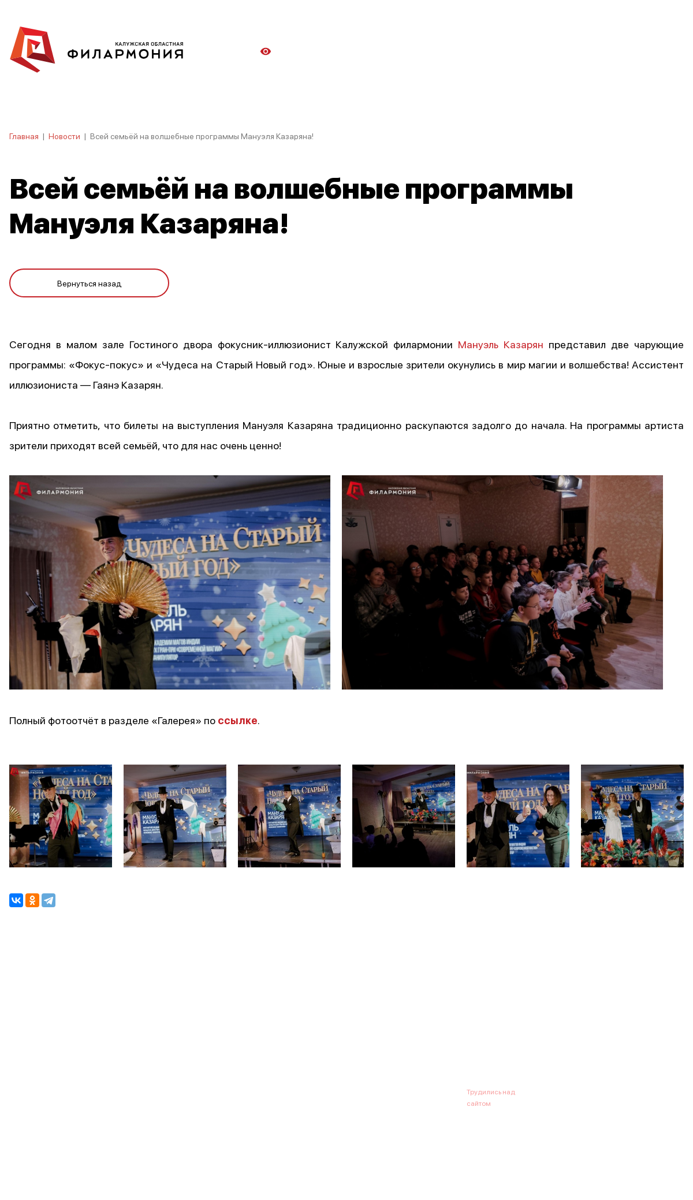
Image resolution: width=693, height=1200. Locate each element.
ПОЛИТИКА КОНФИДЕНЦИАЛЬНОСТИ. (73, 1161)
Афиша (22, 1035)
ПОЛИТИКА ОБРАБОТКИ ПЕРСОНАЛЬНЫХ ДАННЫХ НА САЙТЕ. (113, 1172)
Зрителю (379, 1035)
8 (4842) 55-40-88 (307, 1091)
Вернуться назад (89, 278)
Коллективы (321, 1035)
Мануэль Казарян (500, 344)
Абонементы (206, 1035)
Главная (24, 136)
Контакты (433, 1035)
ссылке (238, 719)
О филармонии (84, 1035)
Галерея (264, 1035)
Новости (64, 136)
